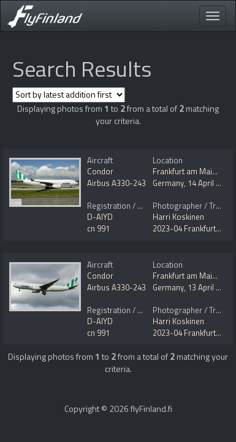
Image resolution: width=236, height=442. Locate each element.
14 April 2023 (210, 183)
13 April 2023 (210, 287)
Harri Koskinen (178, 217)
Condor (100, 171)
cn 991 (98, 228)
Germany (168, 183)
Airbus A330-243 (116, 183)
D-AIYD (100, 217)
